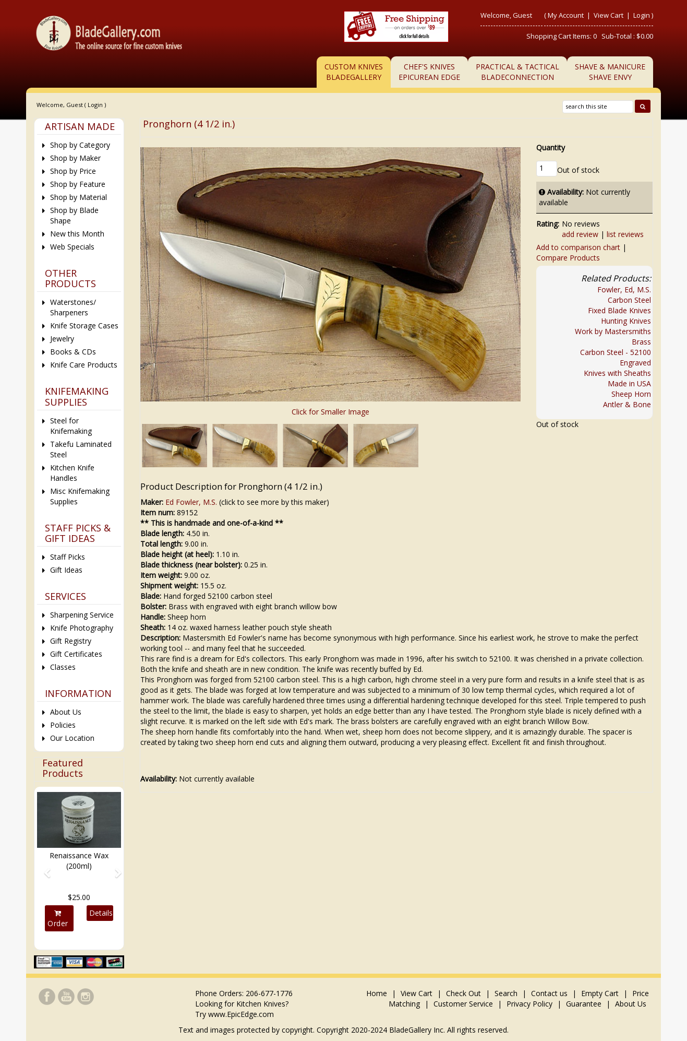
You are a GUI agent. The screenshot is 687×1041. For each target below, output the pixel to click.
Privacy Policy (529, 1004)
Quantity (550, 147)
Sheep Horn (631, 394)
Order (57, 918)
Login (641, 15)
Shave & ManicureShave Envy (610, 72)
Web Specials (72, 247)
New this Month (77, 234)
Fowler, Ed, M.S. (624, 289)
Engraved (635, 363)
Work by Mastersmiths (613, 331)
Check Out (463, 993)
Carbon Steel (629, 300)
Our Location (72, 738)
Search (506, 993)
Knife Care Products (83, 365)
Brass (641, 342)
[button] (43, 868)
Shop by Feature (77, 184)
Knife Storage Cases (84, 325)
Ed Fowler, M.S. (191, 502)
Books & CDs (73, 352)
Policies (63, 725)
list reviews (625, 234)
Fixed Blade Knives (619, 310)
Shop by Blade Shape (74, 215)
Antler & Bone (627, 404)
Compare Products (568, 258)
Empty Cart (600, 993)
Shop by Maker (75, 158)
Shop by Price (73, 171)
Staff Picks (67, 557)
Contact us (549, 993)
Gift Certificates (76, 654)
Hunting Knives (626, 321)
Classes (63, 667)
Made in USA (629, 383)
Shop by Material (78, 197)
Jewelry (62, 339)
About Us (65, 712)
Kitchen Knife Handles (72, 473)
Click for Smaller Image (330, 412)
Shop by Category (80, 145)
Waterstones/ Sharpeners (73, 307)
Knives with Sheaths (617, 373)
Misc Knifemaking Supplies (80, 496)
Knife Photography (81, 628)
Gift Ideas (66, 570)
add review (580, 234)
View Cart (609, 15)
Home (377, 993)
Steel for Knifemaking (71, 426)
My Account (566, 15)
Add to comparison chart (578, 247)
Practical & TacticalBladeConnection (517, 72)
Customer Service (463, 1004)
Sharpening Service (82, 615)
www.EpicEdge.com (241, 1014)
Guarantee (583, 1004)
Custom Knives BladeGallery (353, 72)
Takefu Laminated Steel (81, 449)
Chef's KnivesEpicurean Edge (429, 72)
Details (101, 913)
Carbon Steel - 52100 (615, 352)
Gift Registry (70, 641)
